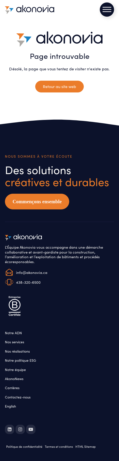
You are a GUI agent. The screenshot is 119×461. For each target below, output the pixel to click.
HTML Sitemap (85, 446)
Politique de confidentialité (24, 446)
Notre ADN (13, 332)
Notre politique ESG (20, 360)
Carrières (12, 387)
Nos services (14, 341)
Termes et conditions (59, 446)
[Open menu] (107, 9)
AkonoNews (14, 378)
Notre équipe (15, 369)
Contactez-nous (18, 397)
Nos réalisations (17, 351)
